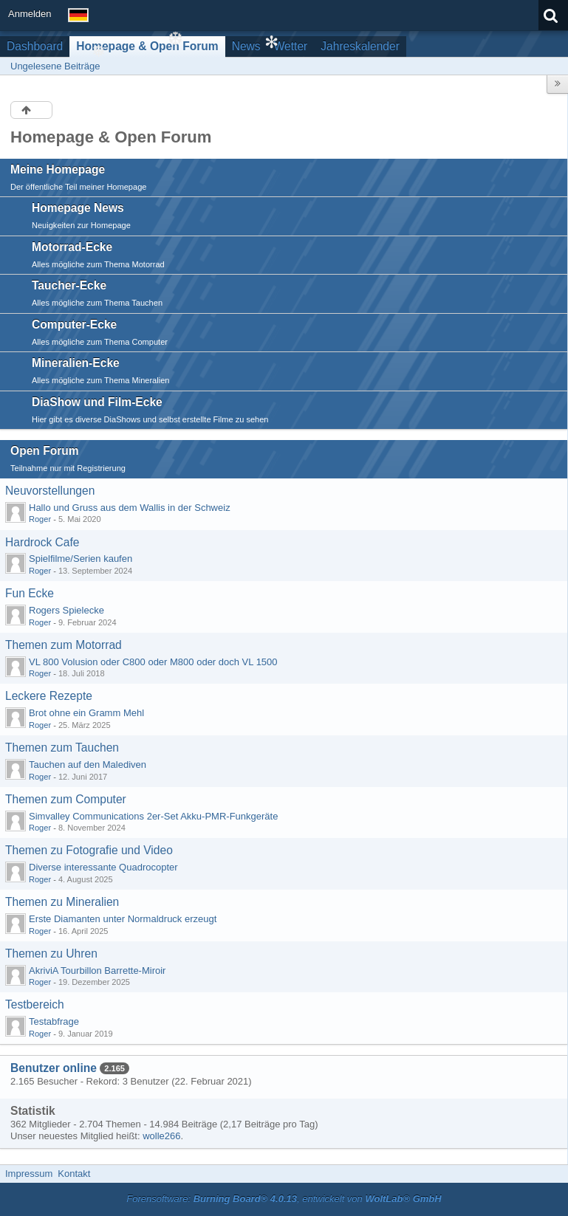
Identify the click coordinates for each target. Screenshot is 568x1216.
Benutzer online (53, 1068)
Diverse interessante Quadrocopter (103, 867)
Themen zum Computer (65, 799)
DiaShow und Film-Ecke (97, 402)
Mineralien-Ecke (76, 363)
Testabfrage (54, 1021)
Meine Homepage (57, 169)
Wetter (291, 46)
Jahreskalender (360, 46)
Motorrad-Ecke (72, 247)
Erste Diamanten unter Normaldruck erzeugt (122, 918)
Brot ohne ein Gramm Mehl (86, 712)
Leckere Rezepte (48, 696)
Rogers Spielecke (66, 610)
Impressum (28, 1173)
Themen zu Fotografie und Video (89, 850)
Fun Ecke (29, 593)
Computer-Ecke (74, 324)
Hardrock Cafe (42, 542)
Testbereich (34, 1004)
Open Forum (44, 450)
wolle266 (161, 1135)
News (246, 46)
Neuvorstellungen (50, 490)
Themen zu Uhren (51, 953)
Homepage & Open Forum (147, 46)
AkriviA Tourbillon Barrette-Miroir (97, 970)
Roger (40, 519)
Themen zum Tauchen (62, 747)
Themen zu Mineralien (62, 902)
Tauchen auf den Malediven (87, 764)
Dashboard (35, 46)
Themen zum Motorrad (63, 645)
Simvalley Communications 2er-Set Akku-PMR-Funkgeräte (153, 816)
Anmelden (30, 13)
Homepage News (78, 208)
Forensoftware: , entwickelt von (283, 1198)
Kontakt (74, 1173)
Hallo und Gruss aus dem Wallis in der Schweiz (129, 507)
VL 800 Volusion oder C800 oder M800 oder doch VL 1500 (153, 661)
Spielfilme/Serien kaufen (80, 558)
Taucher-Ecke (69, 285)
